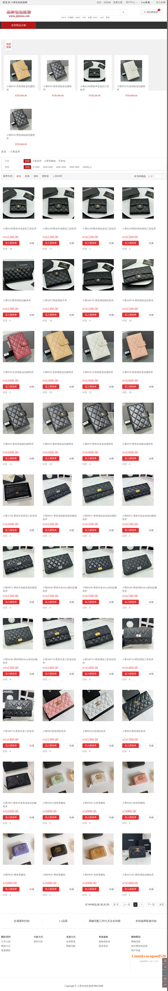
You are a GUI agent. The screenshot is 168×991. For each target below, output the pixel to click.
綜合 (19, 176)
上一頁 (126, 904)
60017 (95, 17)
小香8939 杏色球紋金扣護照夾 (58, 372)
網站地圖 (98, 986)
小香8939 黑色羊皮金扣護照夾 (97, 444)
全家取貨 (70, 941)
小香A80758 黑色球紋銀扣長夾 (98, 300)
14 (130, 320)
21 (11, 464)
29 (51, 392)
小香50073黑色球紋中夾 (55, 300)
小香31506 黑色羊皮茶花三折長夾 (20, 516)
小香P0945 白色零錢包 (93, 803)
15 (51, 249)
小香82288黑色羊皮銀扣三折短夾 (59, 228)
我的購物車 (152, 12)
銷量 (27, 176)
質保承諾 (103, 946)
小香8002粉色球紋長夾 (54, 731)
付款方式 (38, 937)
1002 (84, 17)
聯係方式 (5, 946)
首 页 (116, 904)
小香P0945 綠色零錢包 (54, 803)
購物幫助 (135, 937)
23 (90, 392)
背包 (108, 17)
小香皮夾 (15, 151)
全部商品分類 (18, 25)
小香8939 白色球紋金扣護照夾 (97, 372)
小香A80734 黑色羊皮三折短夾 (18, 731)
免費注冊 (117, 2)
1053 (102, 17)
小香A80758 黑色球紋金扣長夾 (138, 300)
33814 (63, 17)
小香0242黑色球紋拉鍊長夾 (17, 300)
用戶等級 (135, 950)
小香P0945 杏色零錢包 (93, 874)
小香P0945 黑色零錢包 (54, 874)
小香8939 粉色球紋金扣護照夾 (137, 372)
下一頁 (151, 904)
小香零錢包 (50, 161)
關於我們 (5, 937)
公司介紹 (5, 941)
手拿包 (61, 161)
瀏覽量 (45, 176)
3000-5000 (74, 167)
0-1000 (36, 167)
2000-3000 (61, 167)
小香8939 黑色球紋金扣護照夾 (58, 444)
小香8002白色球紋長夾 (94, 731)
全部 (27, 161)
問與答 (129, 32)
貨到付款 (38, 941)
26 (11, 249)
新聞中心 (106, 32)
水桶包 (71, 17)
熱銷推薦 (82, 32)
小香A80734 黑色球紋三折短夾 (138, 659)
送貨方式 (70, 937)
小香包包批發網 (85, 986)
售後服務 (103, 937)
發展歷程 (5, 950)
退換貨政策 (104, 941)
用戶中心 (130, 2)
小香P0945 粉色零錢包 (133, 803)
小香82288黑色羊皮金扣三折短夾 (19, 228)
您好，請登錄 (104, 2)
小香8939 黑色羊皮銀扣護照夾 (137, 444)
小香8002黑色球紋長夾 (133, 731)
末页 (161, 904)
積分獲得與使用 (139, 946)
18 (130, 392)
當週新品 (59, 32)
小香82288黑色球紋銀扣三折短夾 (139, 228)
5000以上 (87, 167)
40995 (77, 17)
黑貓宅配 (70, 946)
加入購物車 (11, 243)
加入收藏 (160, 2)
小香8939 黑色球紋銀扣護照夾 (18, 444)
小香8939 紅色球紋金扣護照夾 (18, 372)
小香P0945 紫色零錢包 (14, 874)
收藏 (32, 243)
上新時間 (57, 176)
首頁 (13, 32)
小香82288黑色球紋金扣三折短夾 (99, 228)
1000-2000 (48, 167)
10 (51, 320)
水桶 (90, 17)
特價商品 (35, 32)
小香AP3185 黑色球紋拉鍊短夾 (138, 874)
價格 (36, 176)
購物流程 (135, 941)
